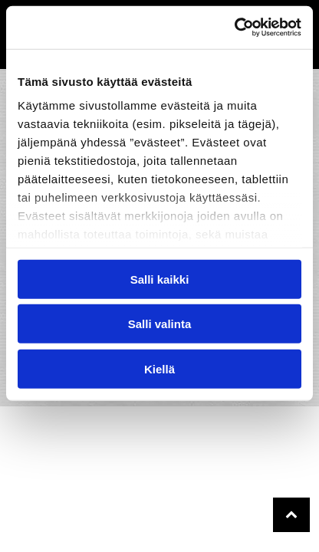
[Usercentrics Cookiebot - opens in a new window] (234, 28)
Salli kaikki (159, 278)
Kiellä (159, 368)
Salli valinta (160, 323)
